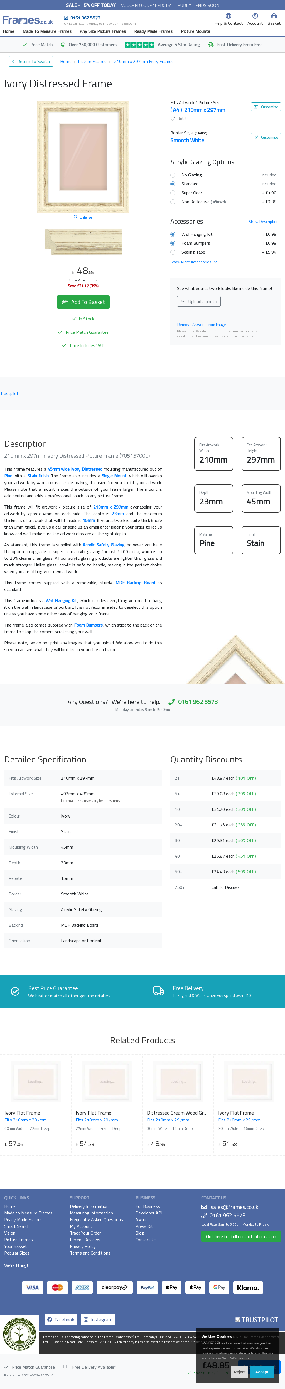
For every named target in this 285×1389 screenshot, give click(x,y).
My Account (81, 1226)
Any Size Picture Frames (103, 31)
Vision (9, 1233)
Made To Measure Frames (47, 31)
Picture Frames (92, 61)
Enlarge (83, 217)
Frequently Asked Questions (96, 1219)
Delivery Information (89, 1206)
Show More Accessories (194, 262)
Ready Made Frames (153, 31)
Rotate (180, 118)
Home (8, 31)
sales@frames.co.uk (234, 1207)
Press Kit (144, 1226)
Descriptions (265, 221)
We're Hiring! (16, 1265)
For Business (148, 1206)
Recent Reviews (85, 1239)
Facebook (60, 1319)
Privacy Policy (83, 1246)
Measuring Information (91, 1212)
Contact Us (146, 1239)
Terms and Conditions (90, 1253)
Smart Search (17, 1226)
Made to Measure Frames (28, 1212)
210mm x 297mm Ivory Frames (144, 61)
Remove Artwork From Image (201, 324)
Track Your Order (85, 1233)
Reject (239, 1372)
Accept (261, 1372)
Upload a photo (199, 301)
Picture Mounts (195, 31)
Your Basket (15, 1246)
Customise (266, 107)
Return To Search (31, 61)
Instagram (98, 1319)
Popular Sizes (17, 1253)
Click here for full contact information (241, 1236)
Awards (143, 1219)
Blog (140, 1233)
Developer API (149, 1212)
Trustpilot (9, 393)
